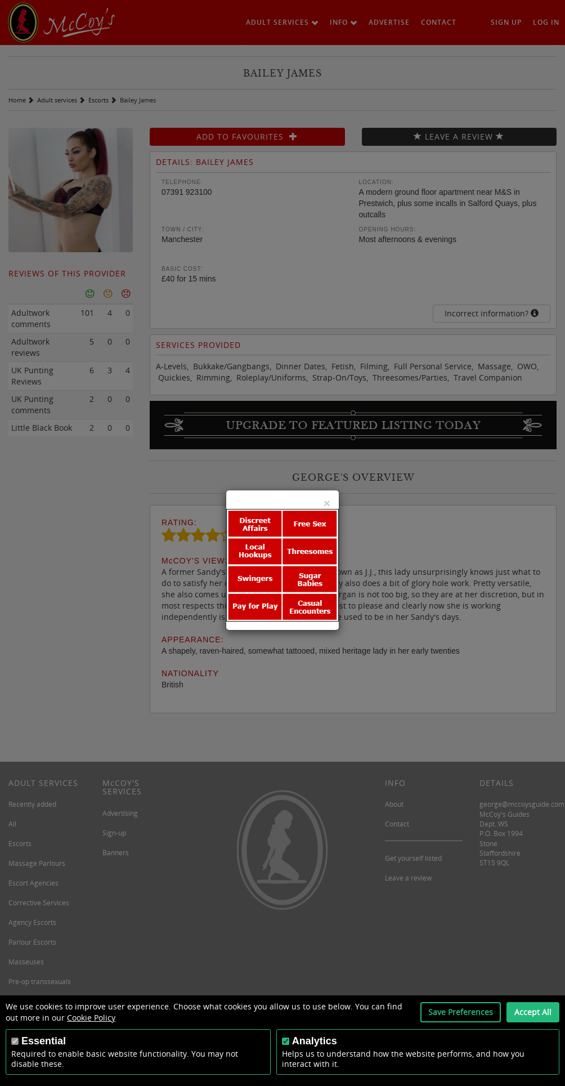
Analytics (314, 1041)
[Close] (327, 503)
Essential (43, 1041)
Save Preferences (460, 1012)
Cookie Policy (91, 1017)
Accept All (532, 1012)
